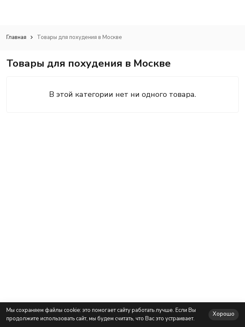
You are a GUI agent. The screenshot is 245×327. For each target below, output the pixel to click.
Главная (16, 37)
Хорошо (224, 314)
